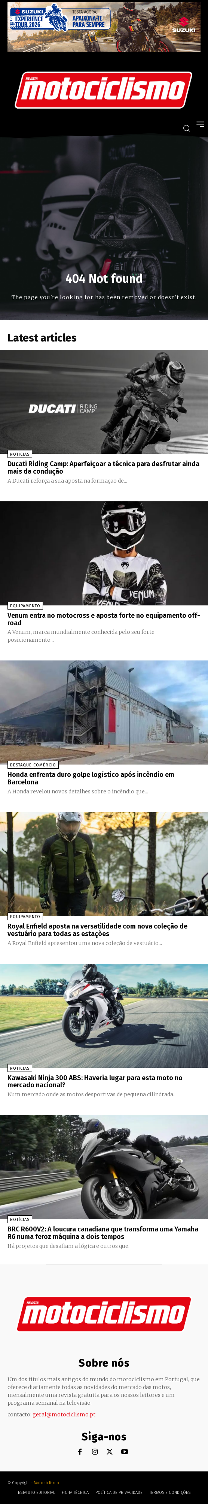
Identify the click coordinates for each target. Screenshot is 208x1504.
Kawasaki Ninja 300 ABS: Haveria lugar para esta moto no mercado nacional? (95, 1082)
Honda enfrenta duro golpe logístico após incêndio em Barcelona (90, 778)
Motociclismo (46, 1482)
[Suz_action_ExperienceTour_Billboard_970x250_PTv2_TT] (104, 49)
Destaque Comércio (33, 765)
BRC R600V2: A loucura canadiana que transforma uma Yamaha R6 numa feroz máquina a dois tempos (102, 1233)
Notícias (20, 454)
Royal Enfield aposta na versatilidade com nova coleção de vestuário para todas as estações (97, 930)
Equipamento (25, 606)
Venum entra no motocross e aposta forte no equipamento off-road (103, 619)
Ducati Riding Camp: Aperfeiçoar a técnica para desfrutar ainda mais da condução (103, 467)
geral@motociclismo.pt (64, 1414)
